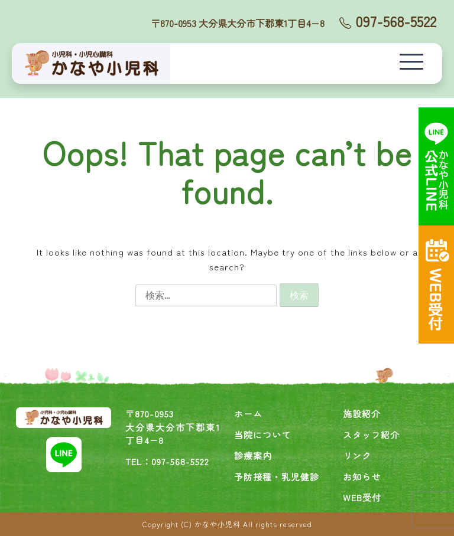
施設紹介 (362, 413)
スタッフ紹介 (371, 435)
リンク (357, 455)
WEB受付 (362, 497)
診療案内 (253, 455)
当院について (262, 435)
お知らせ (362, 476)
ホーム (248, 413)
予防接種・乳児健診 (276, 476)
